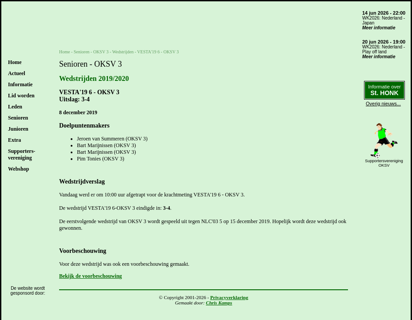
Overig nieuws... (383, 103)
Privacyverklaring (229, 297)
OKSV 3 (101, 51)
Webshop (18, 169)
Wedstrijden (122, 51)
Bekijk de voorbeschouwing (90, 276)
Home (15, 62)
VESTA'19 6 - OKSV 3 (158, 51)
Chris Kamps (219, 302)
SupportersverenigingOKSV (384, 163)
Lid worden (21, 95)
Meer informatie (378, 27)
